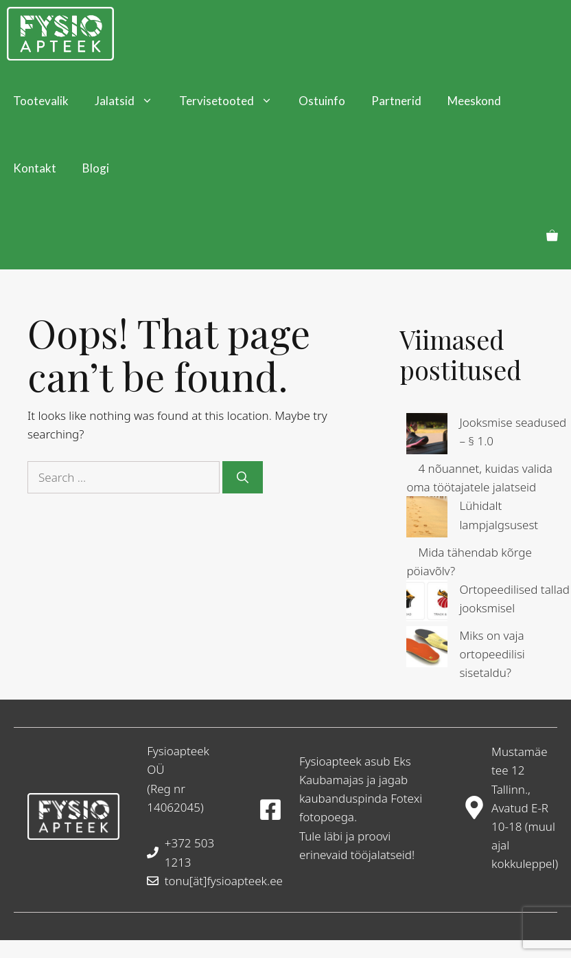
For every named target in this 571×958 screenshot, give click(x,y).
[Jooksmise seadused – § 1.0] (426, 436)
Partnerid (396, 100)
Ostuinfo (322, 100)
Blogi (95, 168)
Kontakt (34, 168)
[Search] (242, 477)
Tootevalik (41, 100)
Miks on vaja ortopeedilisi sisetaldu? (491, 653)
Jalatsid (130, 101)
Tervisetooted (232, 101)
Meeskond (474, 100)
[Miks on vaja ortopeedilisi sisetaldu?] (426, 649)
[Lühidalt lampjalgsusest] (426, 519)
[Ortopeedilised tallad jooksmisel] (426, 603)
